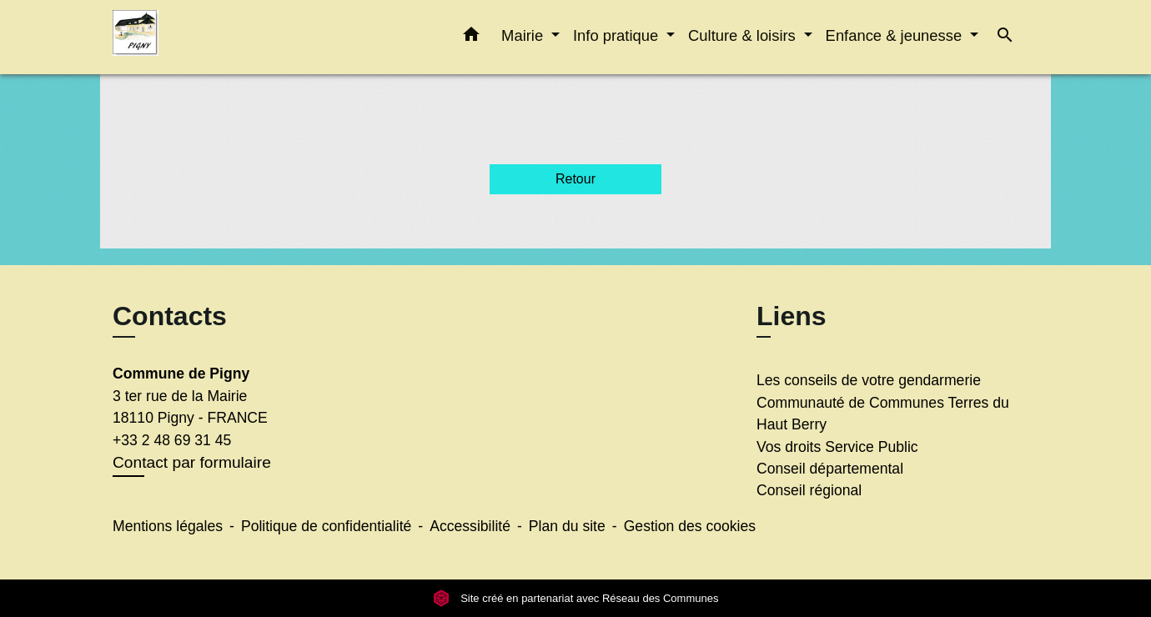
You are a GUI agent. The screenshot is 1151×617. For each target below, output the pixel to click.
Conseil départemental (829, 468)
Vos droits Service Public (837, 447)
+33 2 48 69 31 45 (172, 440)
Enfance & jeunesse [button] (896, 35)
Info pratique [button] (617, 35)
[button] (471, 38)
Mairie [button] (524, 35)
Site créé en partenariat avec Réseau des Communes (576, 598)
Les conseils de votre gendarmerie (868, 380)
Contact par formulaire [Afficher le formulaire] (192, 462)
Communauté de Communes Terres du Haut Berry (882, 413)
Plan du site (567, 526)
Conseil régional (809, 490)
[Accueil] (217, 37)
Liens (791, 316)
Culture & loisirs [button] (744, 35)
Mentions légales (168, 526)
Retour (575, 179)
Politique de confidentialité (326, 526)
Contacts (170, 316)
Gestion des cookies (690, 526)
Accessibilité (470, 526)
